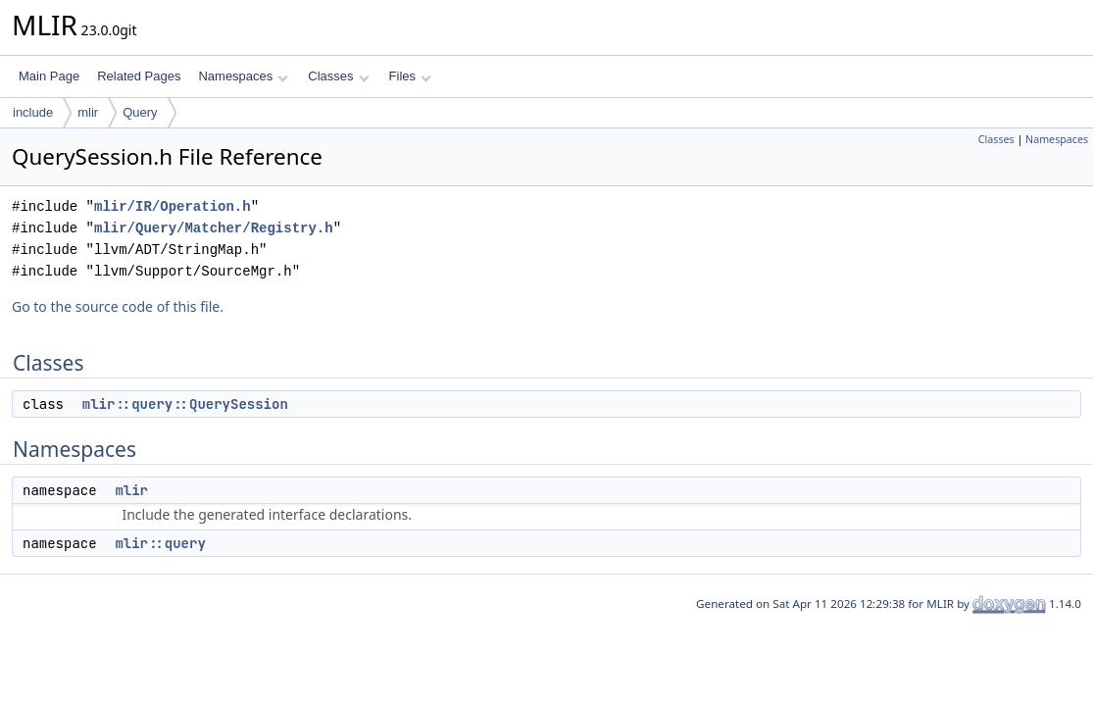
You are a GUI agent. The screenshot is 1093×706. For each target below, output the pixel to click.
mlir (87, 112)
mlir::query (160, 543)
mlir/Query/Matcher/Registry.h (213, 228)
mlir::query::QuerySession (185, 404)
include (33, 112)
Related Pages (138, 76)
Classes (338, 76)
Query (140, 112)
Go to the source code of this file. (118, 306)
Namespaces (242, 76)
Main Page (49, 76)
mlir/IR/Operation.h (172, 206)
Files (410, 76)
